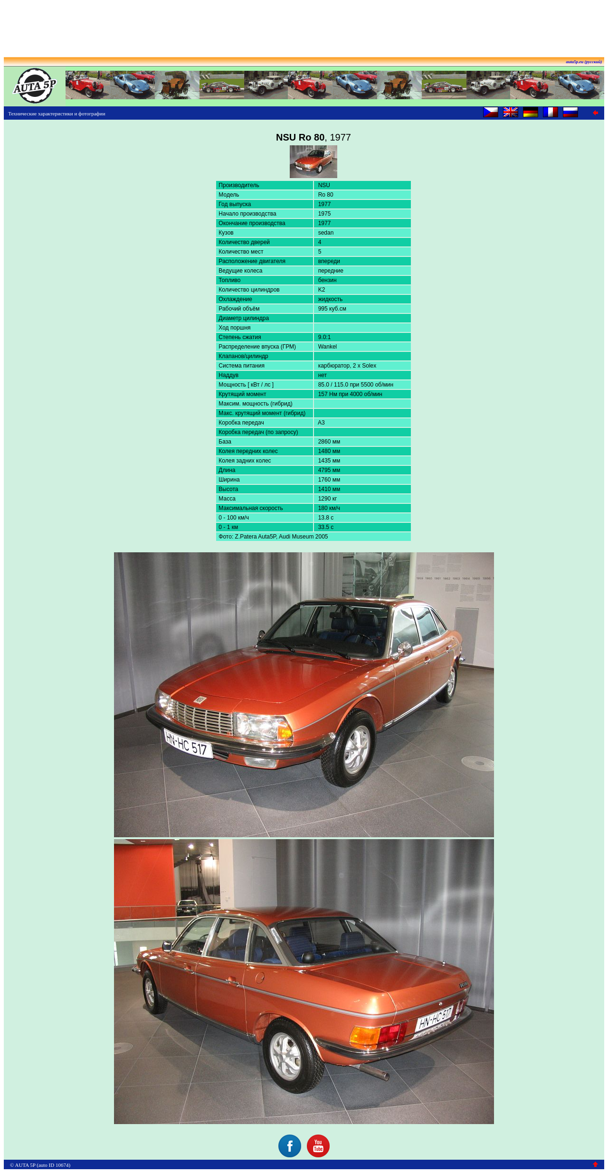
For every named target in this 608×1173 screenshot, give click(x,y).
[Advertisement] (304, 25)
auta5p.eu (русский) (584, 61)
